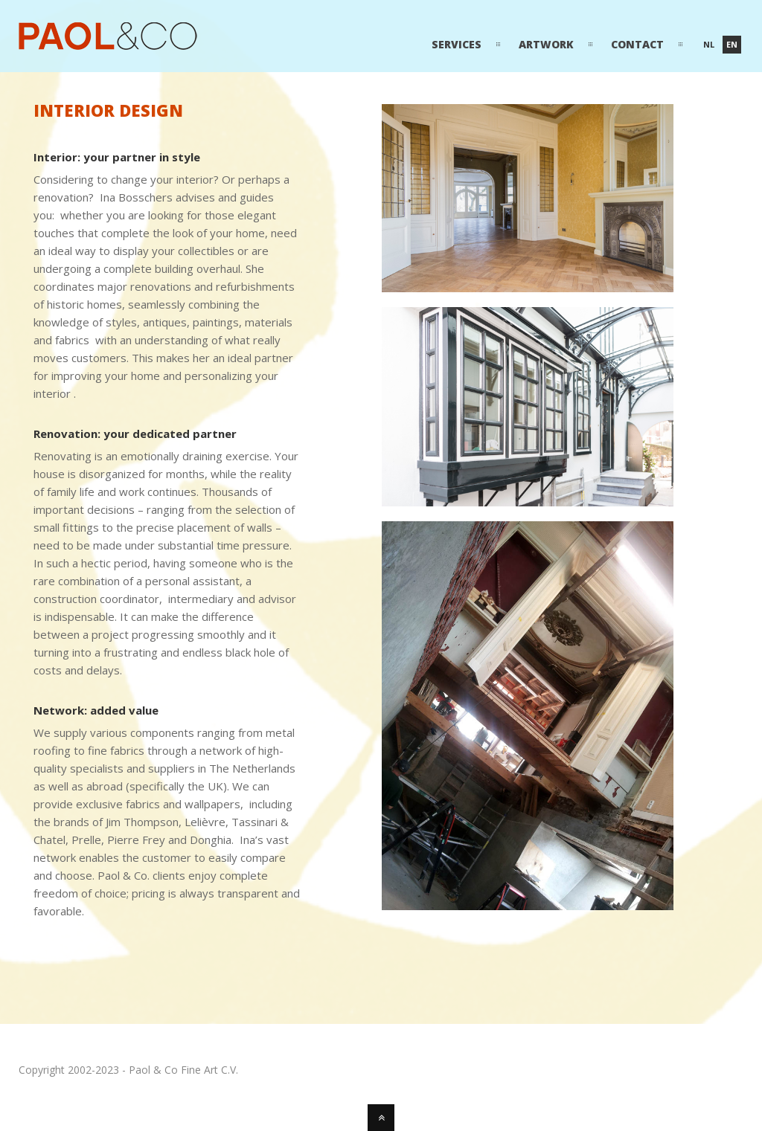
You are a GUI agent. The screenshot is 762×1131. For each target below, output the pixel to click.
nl (708, 44)
